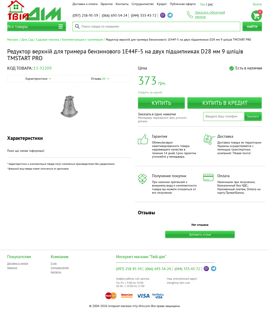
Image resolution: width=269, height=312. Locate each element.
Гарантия (107, 4)
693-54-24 (114, 15)
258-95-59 (85, 15)
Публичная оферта (183, 4)
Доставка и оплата (85, 4)
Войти (257, 4)
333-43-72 (143, 15)
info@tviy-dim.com (178, 283)
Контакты (122, 4)
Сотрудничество (143, 4)
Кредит (162, 4)
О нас (54, 263)
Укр (202, 4)
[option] (69, 107)
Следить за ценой (150, 92)
